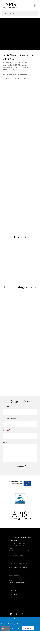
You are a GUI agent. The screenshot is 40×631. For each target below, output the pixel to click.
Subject (6, 430)
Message (6, 442)
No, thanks (28, 628)
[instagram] (23, 614)
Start (4, 13)
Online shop (13, 594)
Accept (5, 628)
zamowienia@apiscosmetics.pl (18, 582)
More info (16, 628)
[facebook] (17, 614)
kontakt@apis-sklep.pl (20, 568)
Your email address (10, 418)
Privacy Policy (13, 599)
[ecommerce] (11, 614)
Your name (7, 406)
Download (12, 590)
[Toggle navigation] (35, 5)
